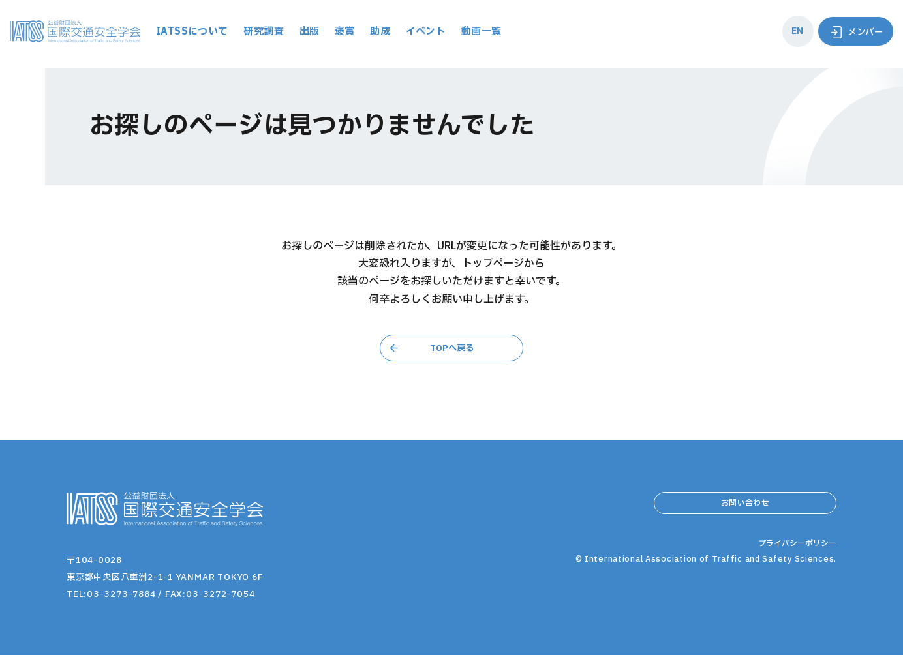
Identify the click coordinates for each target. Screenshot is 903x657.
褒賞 (419, 31)
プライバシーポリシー (794, 580)
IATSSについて (262, 31)
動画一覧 (560, 31)
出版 (383, 31)
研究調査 (337, 31)
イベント (503, 31)
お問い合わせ (745, 509)
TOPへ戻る (451, 348)
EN (791, 31)
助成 (456, 31)
